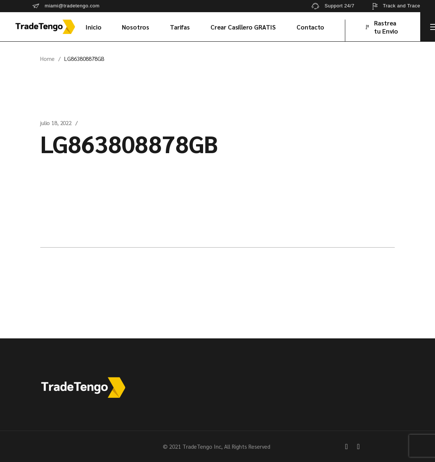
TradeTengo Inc (201, 446)
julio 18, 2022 (56, 122)
